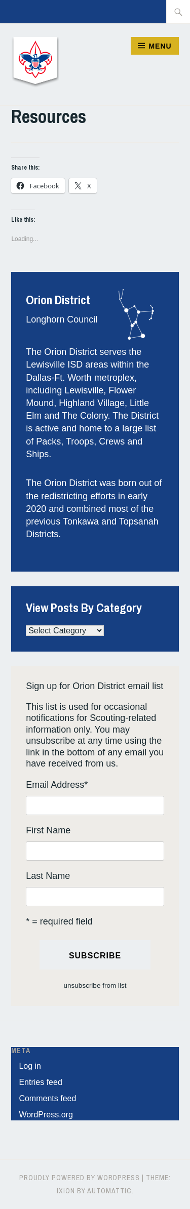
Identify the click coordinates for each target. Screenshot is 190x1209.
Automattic (109, 1190)
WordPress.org (45, 1114)
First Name (48, 830)
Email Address (57, 785)
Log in (30, 1066)
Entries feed (40, 1082)
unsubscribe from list (95, 985)
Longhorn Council (61, 319)
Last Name (48, 876)
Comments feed (47, 1098)
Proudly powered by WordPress (79, 1177)
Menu (159, 46)
